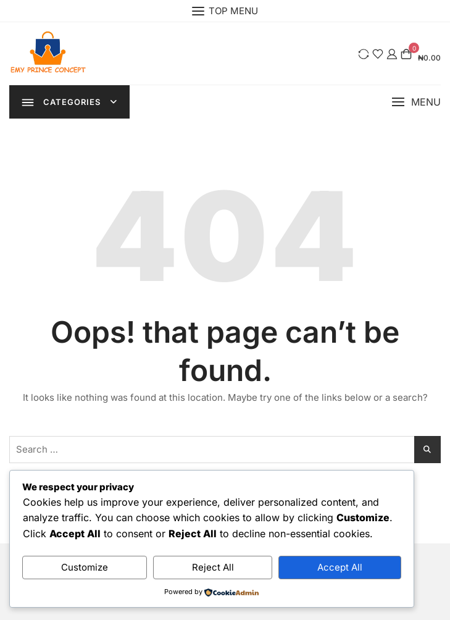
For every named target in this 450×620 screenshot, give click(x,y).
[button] (416, 102)
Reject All (213, 567)
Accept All (339, 567)
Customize (84, 567)
